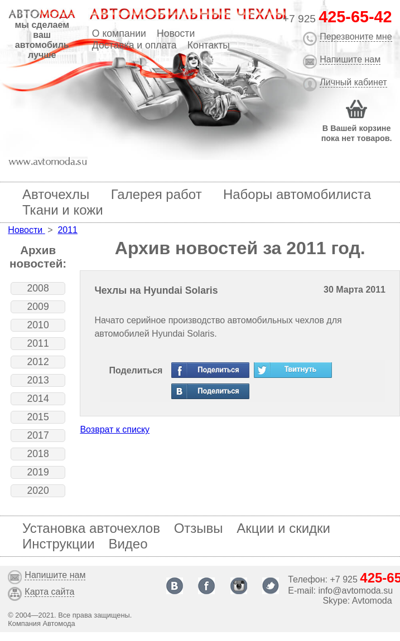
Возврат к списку (115, 429)
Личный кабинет (353, 82)
